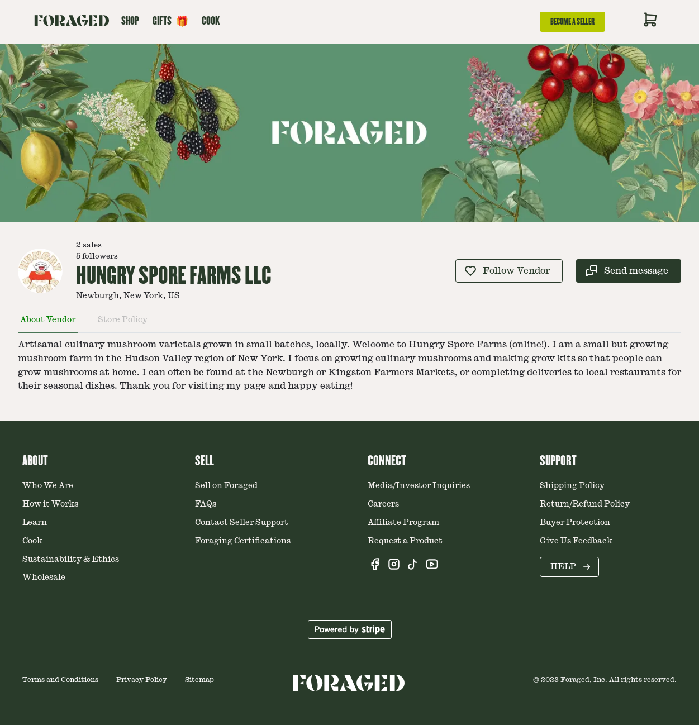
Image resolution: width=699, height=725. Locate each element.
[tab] (48, 324)
